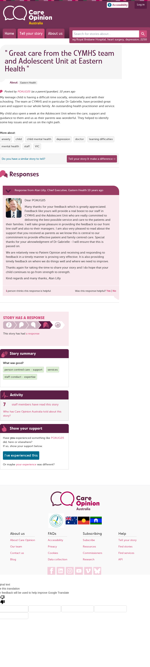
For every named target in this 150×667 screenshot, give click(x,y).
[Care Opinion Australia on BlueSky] (97, 571)
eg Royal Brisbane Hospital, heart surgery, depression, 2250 (109, 39)
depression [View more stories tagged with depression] (63, 139)
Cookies (53, 553)
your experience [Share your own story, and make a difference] (26, 464)
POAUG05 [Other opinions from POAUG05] (23, 91)
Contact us (17, 553)
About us (55, 33)
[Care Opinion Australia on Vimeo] (88, 571)
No (114, 290)
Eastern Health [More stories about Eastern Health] (28, 82)
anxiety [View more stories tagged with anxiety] (6, 139)
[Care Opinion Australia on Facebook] (51, 571)
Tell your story (31, 33)
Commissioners (92, 553)
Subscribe (89, 540)
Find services (126, 553)
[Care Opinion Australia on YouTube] (79, 571)
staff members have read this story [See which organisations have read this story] (35, 404)
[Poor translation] (2, 599)
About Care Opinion (22, 540)
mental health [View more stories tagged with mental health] (10, 146)
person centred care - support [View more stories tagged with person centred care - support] (23, 369)
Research (88, 559)
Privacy (52, 546)
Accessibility (55, 540)
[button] (117, 5)
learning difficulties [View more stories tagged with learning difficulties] (101, 139)
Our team (16, 546)
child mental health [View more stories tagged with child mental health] (39, 139)
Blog (13, 559)
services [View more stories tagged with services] (53, 369)
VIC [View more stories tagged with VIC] (37, 146)
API (120, 559)
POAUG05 (57, 437)
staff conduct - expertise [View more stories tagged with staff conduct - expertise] (20, 376)
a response (32, 333)
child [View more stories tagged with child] (19, 139)
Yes (108, 290)
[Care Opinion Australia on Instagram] (70, 571)
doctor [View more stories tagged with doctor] (79, 139)
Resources (89, 546)
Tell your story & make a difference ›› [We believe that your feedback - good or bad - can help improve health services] (91, 158)
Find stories (125, 546)
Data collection (57, 559)
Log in (141, 4)
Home (9, 33)
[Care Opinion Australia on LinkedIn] (60, 571)
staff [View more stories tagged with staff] (27, 146)
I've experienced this (21, 455)
